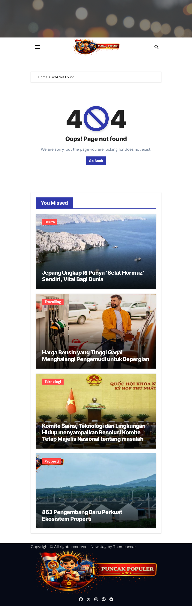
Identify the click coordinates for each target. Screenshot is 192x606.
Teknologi (53, 381)
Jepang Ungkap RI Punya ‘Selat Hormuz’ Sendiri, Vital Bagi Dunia (93, 275)
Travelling (53, 301)
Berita (50, 222)
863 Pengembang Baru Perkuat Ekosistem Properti (82, 515)
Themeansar (124, 546)
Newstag (99, 546)
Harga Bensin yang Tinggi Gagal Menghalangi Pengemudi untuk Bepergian (95, 355)
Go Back (96, 160)
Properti (52, 461)
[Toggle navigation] (37, 47)
